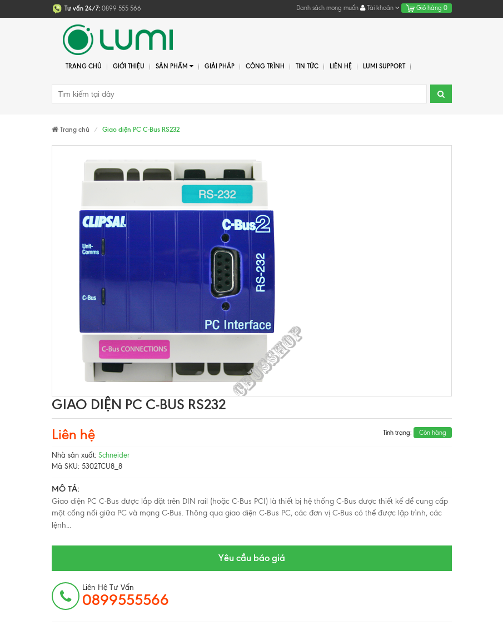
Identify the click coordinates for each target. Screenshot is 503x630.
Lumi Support (384, 66)
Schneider (114, 455)
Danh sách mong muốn (327, 8)
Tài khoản (380, 8)
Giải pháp (220, 66)
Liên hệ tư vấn (125, 595)
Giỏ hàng (426, 8)
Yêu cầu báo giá (251, 557)
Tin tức (307, 66)
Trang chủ (84, 66)
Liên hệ (341, 66)
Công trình (265, 66)
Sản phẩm (175, 66)
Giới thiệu (129, 66)
